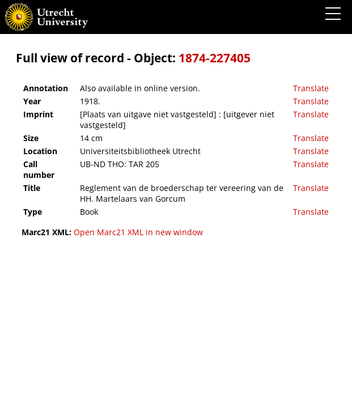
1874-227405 (215, 58)
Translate (311, 88)
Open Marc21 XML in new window (138, 232)
